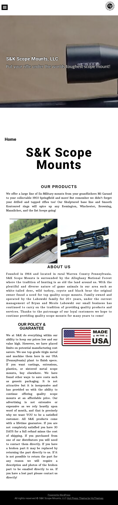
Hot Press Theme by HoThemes (85, 498)
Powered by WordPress (59, 495)
